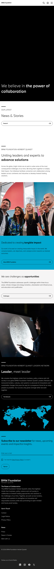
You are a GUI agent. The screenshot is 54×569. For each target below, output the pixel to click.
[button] (44, 3)
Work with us (5, 539)
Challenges (27, 296)
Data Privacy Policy (18, 460)
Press (3, 532)
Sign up (5, 466)
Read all (27, 123)
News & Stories (6, 535)
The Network (27, 397)
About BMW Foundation (27, 262)
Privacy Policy (5, 520)
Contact (3, 513)
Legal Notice (5, 516)
